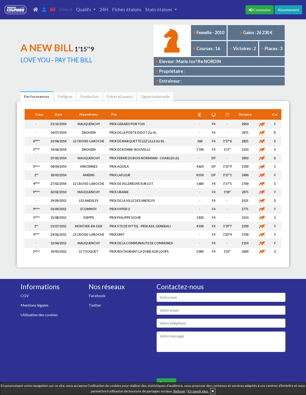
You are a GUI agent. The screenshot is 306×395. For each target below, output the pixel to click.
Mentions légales (35, 305)
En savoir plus (198, 391)
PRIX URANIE (119, 192)
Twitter (95, 305)
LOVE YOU (35, 60)
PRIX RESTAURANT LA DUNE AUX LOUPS (139, 251)
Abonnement (288, 9)
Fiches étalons (127, 9)
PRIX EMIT (117, 234)
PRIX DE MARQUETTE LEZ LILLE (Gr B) (136, 141)
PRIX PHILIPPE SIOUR (125, 217)
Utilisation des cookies (39, 314)
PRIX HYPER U (119, 209)
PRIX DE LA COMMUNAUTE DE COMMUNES (141, 243)
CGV (25, 295)
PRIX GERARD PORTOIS (127, 124)
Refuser (179, 391)
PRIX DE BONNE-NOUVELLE (129, 149)
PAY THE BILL (73, 60)
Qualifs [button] (84, 9)
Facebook (97, 295)
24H (103, 9)
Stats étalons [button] (159, 9)
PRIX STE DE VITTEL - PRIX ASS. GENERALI (140, 226)
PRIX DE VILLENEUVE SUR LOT (131, 184)
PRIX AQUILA (119, 166)
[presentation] (193, 365)
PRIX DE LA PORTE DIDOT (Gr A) (132, 132)
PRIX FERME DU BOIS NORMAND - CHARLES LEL (144, 158)
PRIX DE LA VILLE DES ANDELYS (132, 201)
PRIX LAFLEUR (119, 175)
